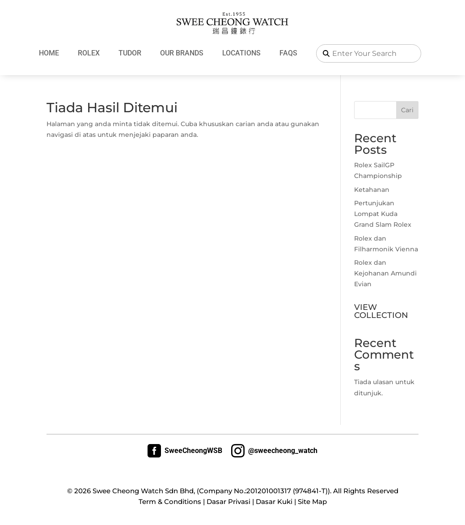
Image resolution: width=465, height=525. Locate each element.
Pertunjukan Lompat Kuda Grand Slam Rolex (382, 214)
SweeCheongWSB (185, 450)
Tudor (129, 53)
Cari (407, 110)
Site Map (312, 501)
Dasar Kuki (274, 501)
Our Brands (181, 53)
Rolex (89, 53)
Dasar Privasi (228, 501)
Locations (241, 53)
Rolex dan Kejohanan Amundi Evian (385, 273)
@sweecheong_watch (274, 450)
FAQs (288, 53)
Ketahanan (371, 190)
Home (49, 53)
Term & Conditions (170, 501)
